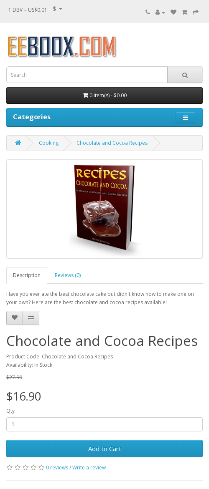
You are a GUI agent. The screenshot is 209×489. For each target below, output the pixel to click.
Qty (10, 410)
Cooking (49, 142)
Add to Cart (104, 448)
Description (27, 275)
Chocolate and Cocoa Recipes (112, 142)
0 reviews (57, 467)
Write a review (89, 467)
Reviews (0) (68, 275)
